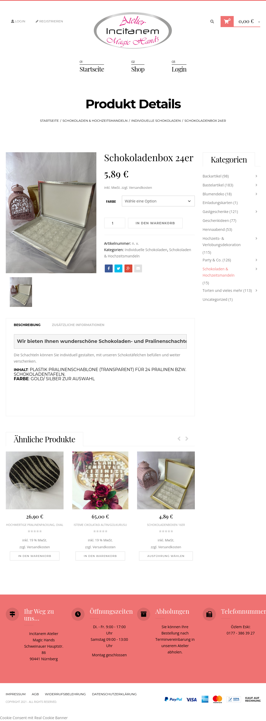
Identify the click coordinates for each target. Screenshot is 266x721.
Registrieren (49, 21)
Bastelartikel (213, 184)
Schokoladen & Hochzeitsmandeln (95, 121)
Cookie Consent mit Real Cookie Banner (34, 717)
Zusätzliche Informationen (78, 325)
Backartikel (212, 176)
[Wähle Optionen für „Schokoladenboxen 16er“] (166, 556)
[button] (247, 21)
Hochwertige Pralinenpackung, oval (34, 525)
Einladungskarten (218, 202)
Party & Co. (212, 259)
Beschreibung (27, 325)
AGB (35, 694)
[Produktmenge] (114, 223)
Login (18, 21)
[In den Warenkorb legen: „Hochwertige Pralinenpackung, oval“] (34, 556)
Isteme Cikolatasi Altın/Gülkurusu (100, 525)
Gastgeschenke (216, 211)
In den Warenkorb (155, 223)
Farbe (111, 201)
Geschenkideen (216, 220)
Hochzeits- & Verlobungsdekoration (222, 241)
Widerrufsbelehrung (65, 694)
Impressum (16, 694)
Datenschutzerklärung (114, 694)
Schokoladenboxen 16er (166, 525)
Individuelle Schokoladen (156, 121)
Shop (137, 69)
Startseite (92, 69)
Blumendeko (214, 193)
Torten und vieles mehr (223, 290)
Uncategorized (215, 299)
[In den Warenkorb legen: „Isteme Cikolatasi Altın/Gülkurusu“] (100, 556)
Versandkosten (140, 187)
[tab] (27, 325)
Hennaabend (214, 229)
